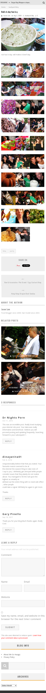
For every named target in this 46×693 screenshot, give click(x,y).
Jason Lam (6, 16)
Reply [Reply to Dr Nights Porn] (8, 441)
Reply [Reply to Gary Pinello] (8, 530)
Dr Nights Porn (13, 417)
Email (27, 581)
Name (4, 581)
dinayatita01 (12, 456)
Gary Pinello (11, 514)
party (12, 251)
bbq (4, 251)
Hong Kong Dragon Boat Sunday (23, 293)
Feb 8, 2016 (7, 460)
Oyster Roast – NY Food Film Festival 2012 (23, 387)
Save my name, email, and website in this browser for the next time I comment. (23, 617)
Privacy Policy (9, 657)
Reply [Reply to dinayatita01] (8, 498)
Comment (6, 554)
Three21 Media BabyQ (23, 352)
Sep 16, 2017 (7, 517)
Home (3, 7)
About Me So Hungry (12, 654)
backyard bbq (29, 16)
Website (5, 597)
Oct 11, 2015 (7, 421)
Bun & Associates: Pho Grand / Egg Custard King (22, 282)
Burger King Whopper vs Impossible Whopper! (24, 2)
